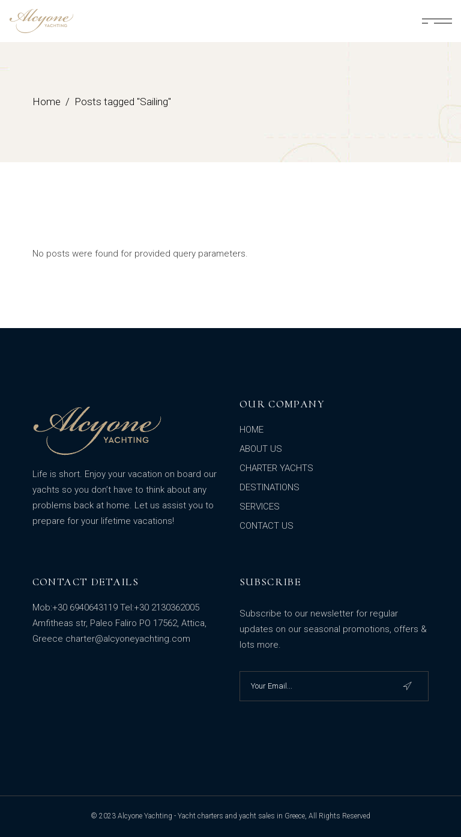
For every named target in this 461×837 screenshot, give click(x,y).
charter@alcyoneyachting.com (127, 638)
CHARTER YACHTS (276, 468)
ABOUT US (261, 448)
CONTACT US (267, 525)
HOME (252, 429)
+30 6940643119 (85, 607)
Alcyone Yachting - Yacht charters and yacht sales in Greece (211, 816)
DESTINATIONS (270, 487)
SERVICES (260, 506)
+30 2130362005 (166, 607)
